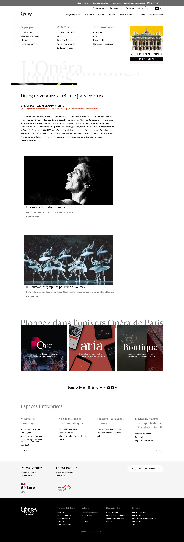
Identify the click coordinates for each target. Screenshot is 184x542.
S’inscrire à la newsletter (145, 468)
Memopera (61, 521)
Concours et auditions (115, 518)
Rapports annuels (64, 515)
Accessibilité (87, 515)
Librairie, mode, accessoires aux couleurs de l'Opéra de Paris (140, 355)
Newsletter (136, 521)
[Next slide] (161, 451)
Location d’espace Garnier (109, 429)
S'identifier (153, 3)
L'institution (62, 512)
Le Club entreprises (68, 429)
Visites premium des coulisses (72, 436)
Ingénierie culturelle (144, 440)
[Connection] (146, 8)
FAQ (133, 524)
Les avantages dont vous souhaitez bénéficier (32, 440)
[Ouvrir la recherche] (100, 8)
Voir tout (25, 444)
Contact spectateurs (139, 512)
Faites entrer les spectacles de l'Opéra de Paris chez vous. (44, 355)
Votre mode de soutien (31, 429)
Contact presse (137, 515)
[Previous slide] (156, 451)
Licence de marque (144, 433)
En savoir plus (32, 216)
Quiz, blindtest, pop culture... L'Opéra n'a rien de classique (92, 355)
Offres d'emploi (112, 512)
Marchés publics (63, 518)
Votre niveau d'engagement (33, 436)
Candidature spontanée (115, 515)
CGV (84, 518)
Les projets (26, 432)
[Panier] (131, 8)
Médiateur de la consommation (143, 518)
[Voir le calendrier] (116, 8)
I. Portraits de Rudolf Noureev (46, 207)
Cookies (85, 521)
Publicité (139, 437)
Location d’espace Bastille (109, 432)
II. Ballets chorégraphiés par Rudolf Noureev (55, 287)
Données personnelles (90, 512)
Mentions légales (64, 524)
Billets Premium (66, 432)
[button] (24, 450)
